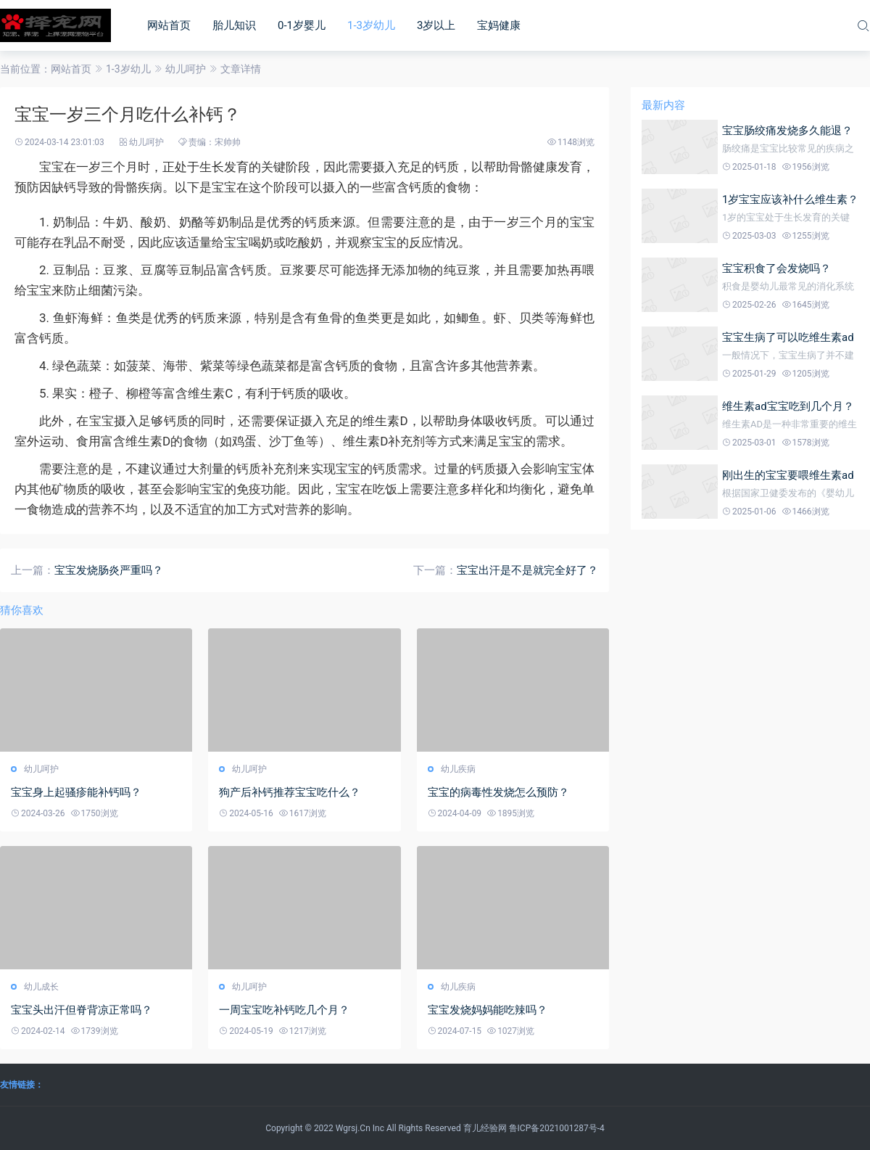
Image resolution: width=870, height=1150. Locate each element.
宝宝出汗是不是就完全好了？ (527, 570)
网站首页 (169, 25)
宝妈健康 (499, 25)
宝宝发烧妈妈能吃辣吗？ (487, 1009)
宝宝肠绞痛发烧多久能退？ (787, 130)
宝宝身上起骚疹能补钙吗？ (76, 792)
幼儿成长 (41, 987)
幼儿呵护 (185, 69)
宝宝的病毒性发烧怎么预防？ (498, 792)
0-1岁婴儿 (302, 25)
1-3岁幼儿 (371, 25)
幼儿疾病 (458, 769)
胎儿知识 (234, 25)
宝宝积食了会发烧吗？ (776, 268)
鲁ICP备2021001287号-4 (557, 1128)
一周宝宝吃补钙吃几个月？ (284, 1009)
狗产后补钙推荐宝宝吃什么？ (289, 792)
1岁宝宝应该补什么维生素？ (790, 199)
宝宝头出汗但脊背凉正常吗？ (81, 1009)
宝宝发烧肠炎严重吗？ (108, 570)
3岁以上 (436, 25)
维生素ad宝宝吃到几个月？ (788, 406)
